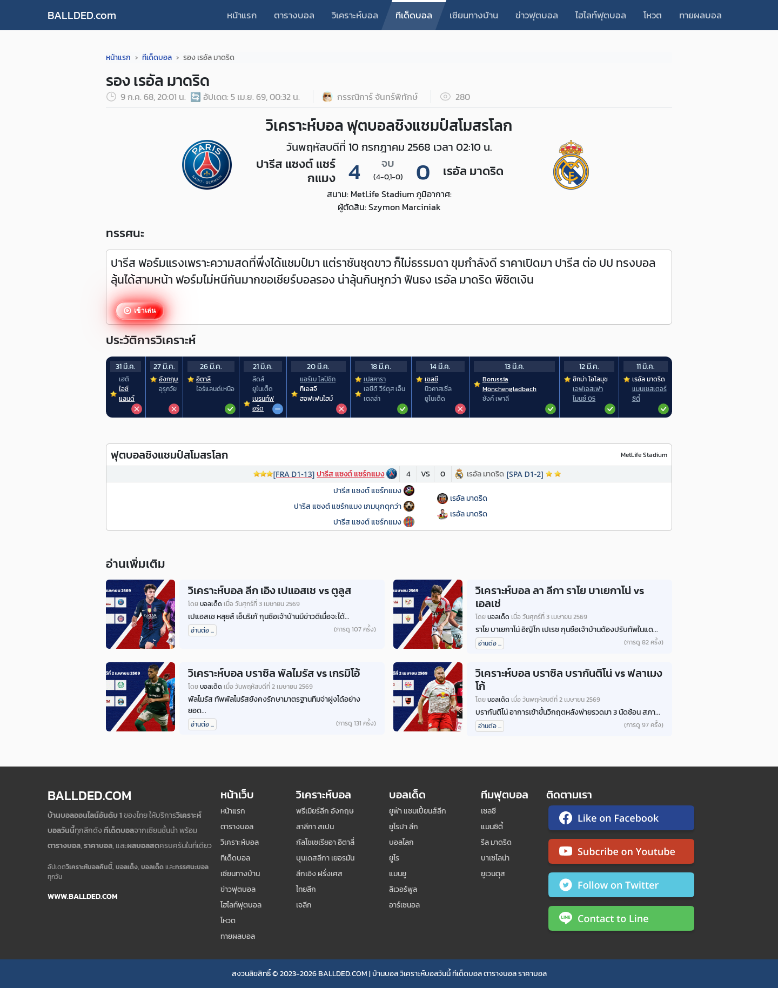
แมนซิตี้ (492, 826)
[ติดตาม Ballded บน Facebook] (621, 820)
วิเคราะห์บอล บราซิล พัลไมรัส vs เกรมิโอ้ (274, 673)
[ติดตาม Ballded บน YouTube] (621, 853)
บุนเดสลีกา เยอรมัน (325, 858)
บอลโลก (401, 842)
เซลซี (488, 811)
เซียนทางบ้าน (474, 15)
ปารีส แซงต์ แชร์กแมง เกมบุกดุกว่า (347, 506)
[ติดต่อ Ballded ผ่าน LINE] (621, 920)
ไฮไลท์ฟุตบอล (600, 15)
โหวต (652, 15)
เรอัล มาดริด (468, 498)
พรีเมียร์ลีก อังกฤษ (325, 811)
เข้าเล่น (144, 311)
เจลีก (304, 905)
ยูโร (394, 858)
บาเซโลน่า (495, 858)
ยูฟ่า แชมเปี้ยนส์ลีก (417, 811)
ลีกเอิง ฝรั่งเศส (319, 873)
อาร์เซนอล (404, 905)
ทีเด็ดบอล (413, 15)
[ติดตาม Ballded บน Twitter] (621, 887)
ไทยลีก (306, 889)
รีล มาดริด (496, 842)
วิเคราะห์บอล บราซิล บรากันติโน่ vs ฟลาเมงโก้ (568, 679)
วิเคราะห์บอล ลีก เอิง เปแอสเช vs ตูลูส (269, 590)
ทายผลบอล (700, 15)
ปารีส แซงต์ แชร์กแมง (367, 490)
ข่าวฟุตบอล (536, 15)
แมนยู (397, 873)
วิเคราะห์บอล (355, 15)
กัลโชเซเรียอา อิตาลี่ (325, 842)
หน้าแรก (242, 15)
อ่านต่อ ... (202, 630)
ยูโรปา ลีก (403, 826)
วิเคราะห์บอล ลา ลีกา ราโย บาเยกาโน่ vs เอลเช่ (559, 596)
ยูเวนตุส (493, 873)
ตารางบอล (294, 15)
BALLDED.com (82, 15)
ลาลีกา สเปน (315, 826)
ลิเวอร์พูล (403, 889)
